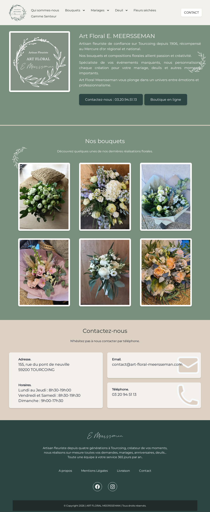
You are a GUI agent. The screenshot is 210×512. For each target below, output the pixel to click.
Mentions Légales (94, 470)
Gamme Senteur (43, 16)
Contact (145, 470)
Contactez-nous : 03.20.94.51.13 (111, 100)
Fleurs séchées (145, 10)
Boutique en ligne (165, 100)
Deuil (121, 10)
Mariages (100, 10)
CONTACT (191, 12)
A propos (65, 470)
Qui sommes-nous (45, 10)
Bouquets (75, 10)
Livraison (123, 470)
